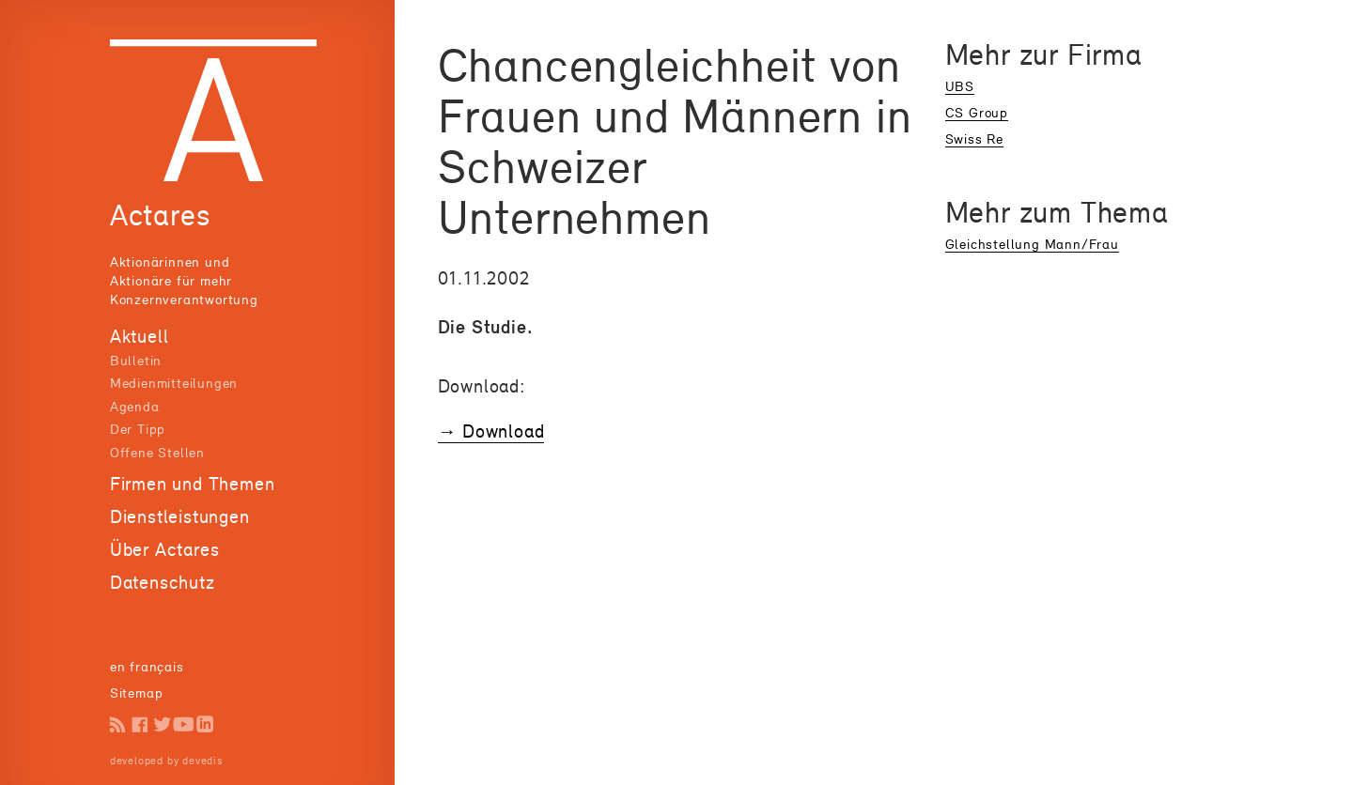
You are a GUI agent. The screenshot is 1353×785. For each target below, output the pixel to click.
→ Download (491, 431)
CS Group (976, 112)
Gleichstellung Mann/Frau (1032, 244)
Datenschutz (162, 582)
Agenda (135, 406)
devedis (202, 760)
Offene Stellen (157, 452)
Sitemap (136, 692)
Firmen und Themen (192, 483)
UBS (959, 86)
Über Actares (165, 549)
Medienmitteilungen (174, 383)
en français (147, 666)
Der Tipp (137, 429)
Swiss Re (974, 138)
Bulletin (136, 360)
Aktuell (139, 336)
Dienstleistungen (180, 516)
